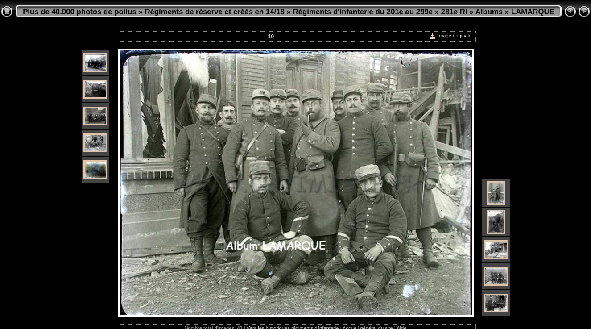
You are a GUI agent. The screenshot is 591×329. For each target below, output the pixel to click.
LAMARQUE (532, 12)
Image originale (450, 35)
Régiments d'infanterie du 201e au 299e (363, 12)
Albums (489, 12)
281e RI (454, 12)
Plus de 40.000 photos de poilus (79, 12)
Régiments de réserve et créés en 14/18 (214, 12)
